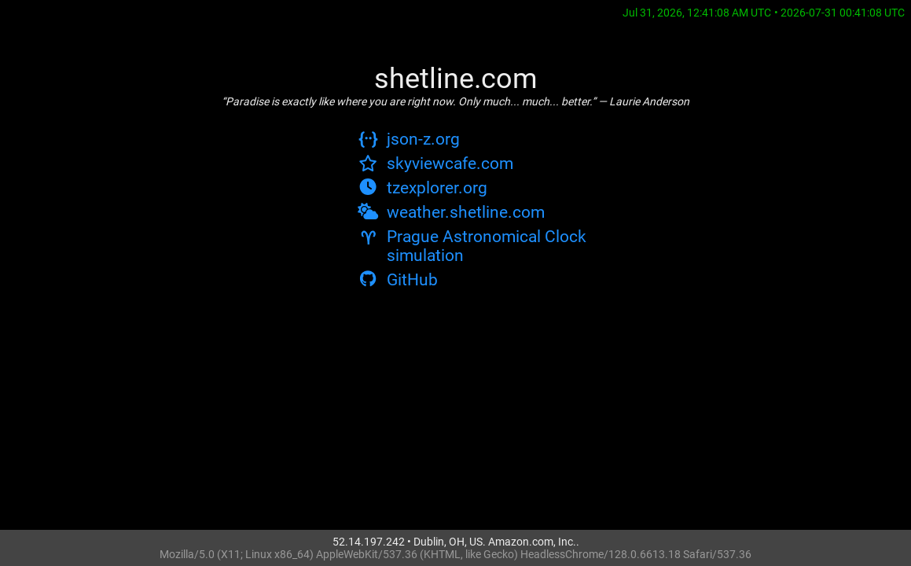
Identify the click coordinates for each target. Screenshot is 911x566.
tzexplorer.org (422, 187)
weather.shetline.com (451, 212)
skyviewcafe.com (435, 163)
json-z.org (409, 139)
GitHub (398, 279)
